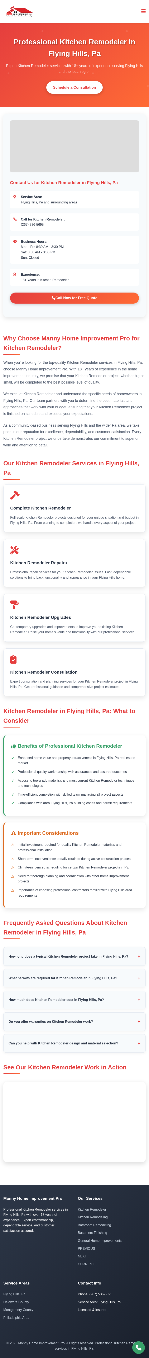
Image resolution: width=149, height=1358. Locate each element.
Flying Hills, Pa (14, 1294)
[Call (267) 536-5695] (138, 1347)
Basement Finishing (92, 1233)
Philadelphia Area (16, 1317)
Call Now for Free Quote (74, 298)
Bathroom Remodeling (94, 1225)
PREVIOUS (86, 1248)
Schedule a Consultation (74, 87)
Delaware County (16, 1302)
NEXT (82, 1256)
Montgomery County (18, 1310)
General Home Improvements (100, 1240)
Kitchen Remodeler (92, 1209)
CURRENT (86, 1264)
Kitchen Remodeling (93, 1217)
